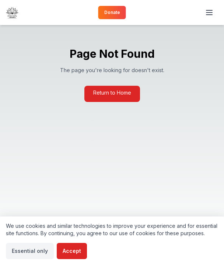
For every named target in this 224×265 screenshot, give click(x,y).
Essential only (30, 251)
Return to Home (112, 92)
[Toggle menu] (210, 12)
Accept (72, 251)
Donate (112, 12)
